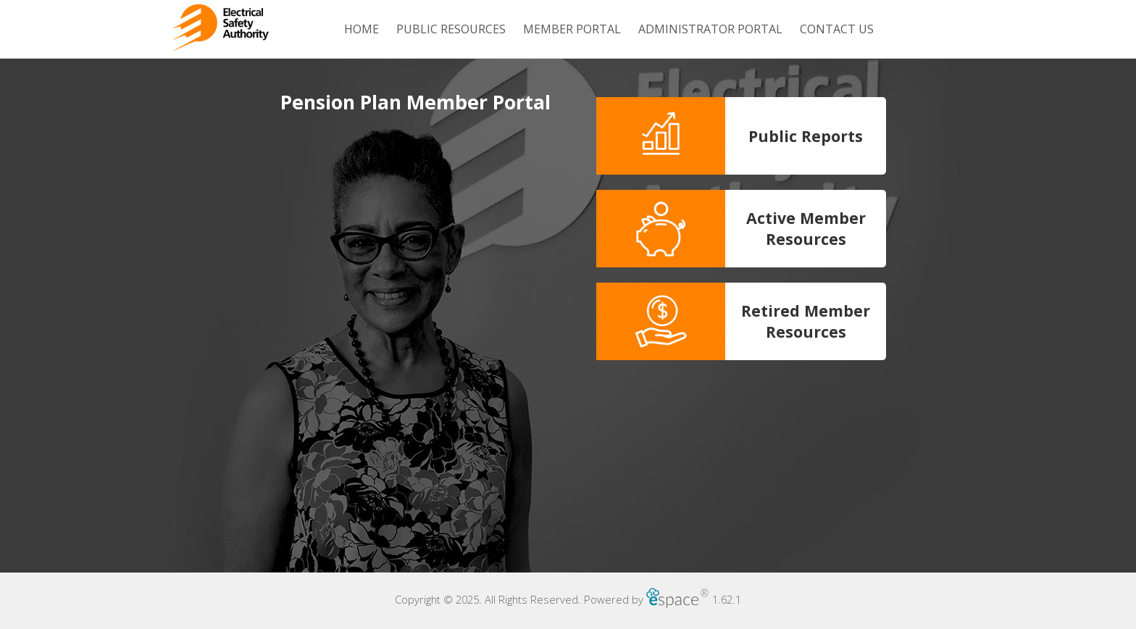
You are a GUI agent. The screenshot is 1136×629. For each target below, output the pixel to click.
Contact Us (837, 29)
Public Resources (451, 29)
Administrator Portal (710, 29)
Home (361, 29)
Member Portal (572, 29)
